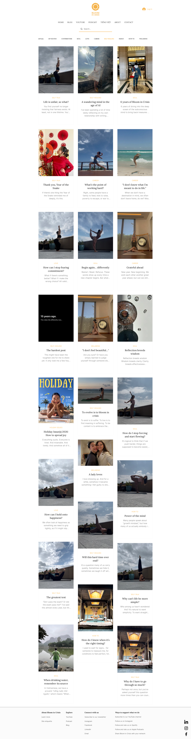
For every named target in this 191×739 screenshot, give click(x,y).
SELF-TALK (56, 98)
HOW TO (131, 39)
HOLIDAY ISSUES (56, 427)
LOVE (87, 39)
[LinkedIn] (186, 722)
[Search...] (95, 29)
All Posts (40, 39)
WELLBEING (143, 39)
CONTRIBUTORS (66, 39)
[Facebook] (186, 734)
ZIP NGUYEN (52, 39)
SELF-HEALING (109, 39)
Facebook (88, 725)
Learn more (46, 717)
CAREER (96, 39)
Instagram (88, 721)
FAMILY (121, 39)
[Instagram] (186, 728)
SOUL (79, 39)
